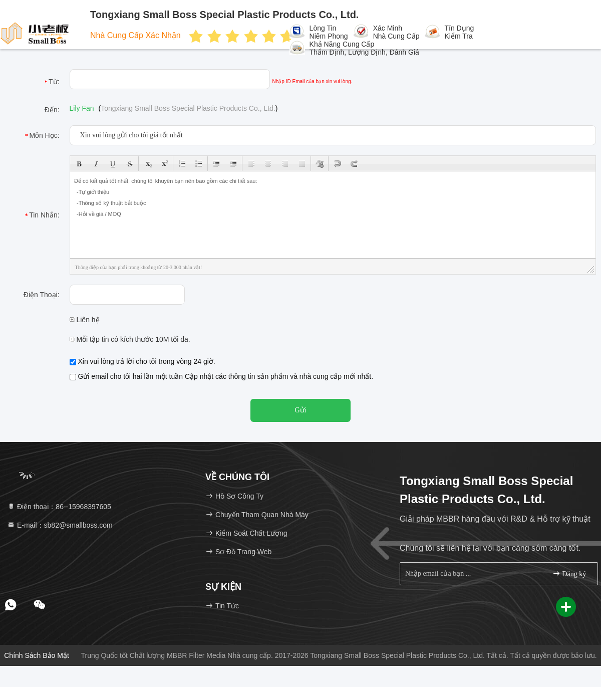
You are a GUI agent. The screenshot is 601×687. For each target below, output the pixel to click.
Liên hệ (85, 320)
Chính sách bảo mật (36, 655)
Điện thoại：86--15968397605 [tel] (59, 507)
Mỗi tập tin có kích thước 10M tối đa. (130, 339)
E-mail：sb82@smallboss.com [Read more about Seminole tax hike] (60, 525)
